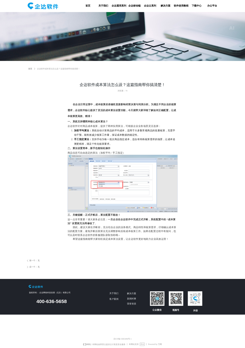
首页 (30, 69)
